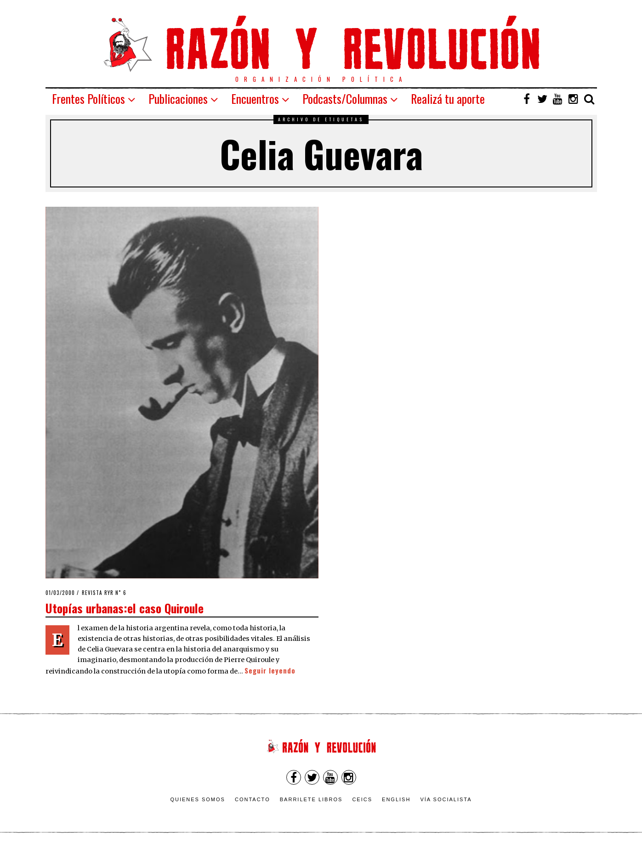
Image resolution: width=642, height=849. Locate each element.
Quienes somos (197, 799)
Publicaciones (178, 99)
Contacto (252, 799)
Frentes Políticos (88, 99)
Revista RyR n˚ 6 (104, 592)
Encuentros (255, 99)
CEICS (362, 799)
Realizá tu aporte (448, 99)
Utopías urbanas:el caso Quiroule (124, 608)
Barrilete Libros (311, 799)
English (396, 799)
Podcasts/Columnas (344, 99)
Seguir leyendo (269, 670)
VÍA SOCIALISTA (446, 799)
